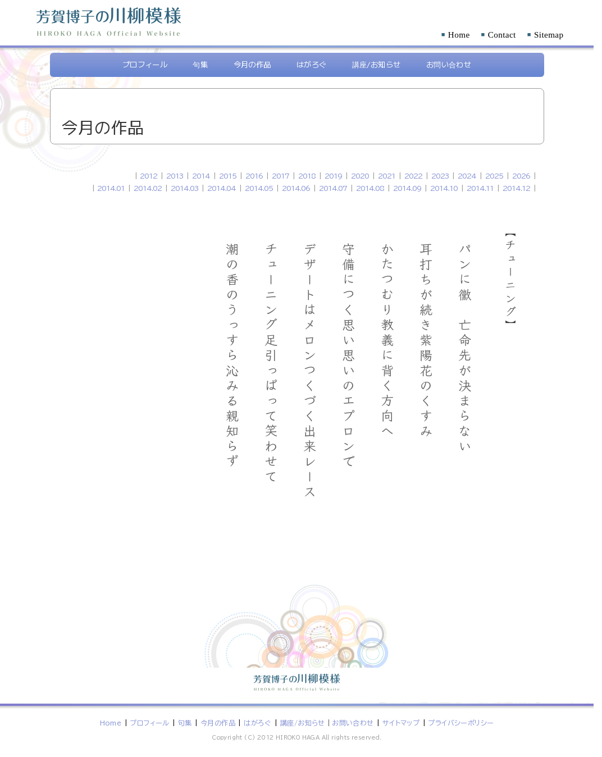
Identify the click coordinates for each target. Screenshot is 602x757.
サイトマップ (400, 722)
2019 (333, 175)
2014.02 (148, 188)
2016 (254, 175)
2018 (307, 175)
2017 (280, 175)
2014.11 (480, 188)
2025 (494, 175)
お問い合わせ (448, 64)
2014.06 (296, 188)
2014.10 (444, 188)
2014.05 (259, 188)
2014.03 (184, 188)
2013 (174, 175)
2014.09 (407, 188)
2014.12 (516, 188)
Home (455, 34)
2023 (440, 175)
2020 (360, 175)
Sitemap (545, 34)
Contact (498, 34)
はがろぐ (312, 64)
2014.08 (370, 188)
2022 (413, 175)
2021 (386, 175)
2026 (521, 175)
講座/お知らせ (376, 64)
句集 (200, 64)
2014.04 (221, 188)
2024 (467, 175)
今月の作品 (252, 64)
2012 (148, 175)
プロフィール (144, 64)
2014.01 (111, 188)
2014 (201, 175)
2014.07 (333, 188)
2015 (227, 175)
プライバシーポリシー (461, 722)
